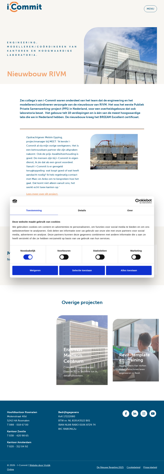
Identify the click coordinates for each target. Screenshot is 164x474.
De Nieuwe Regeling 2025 (110, 467)
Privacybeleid (150, 467)
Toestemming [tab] (34, 210)
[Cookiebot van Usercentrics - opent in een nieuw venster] (138, 201)
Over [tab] (130, 210)
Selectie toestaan (82, 270)
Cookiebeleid (133, 467)
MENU (150, 7)
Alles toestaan (129, 270)
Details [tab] (82, 210)
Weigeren (35, 270)
